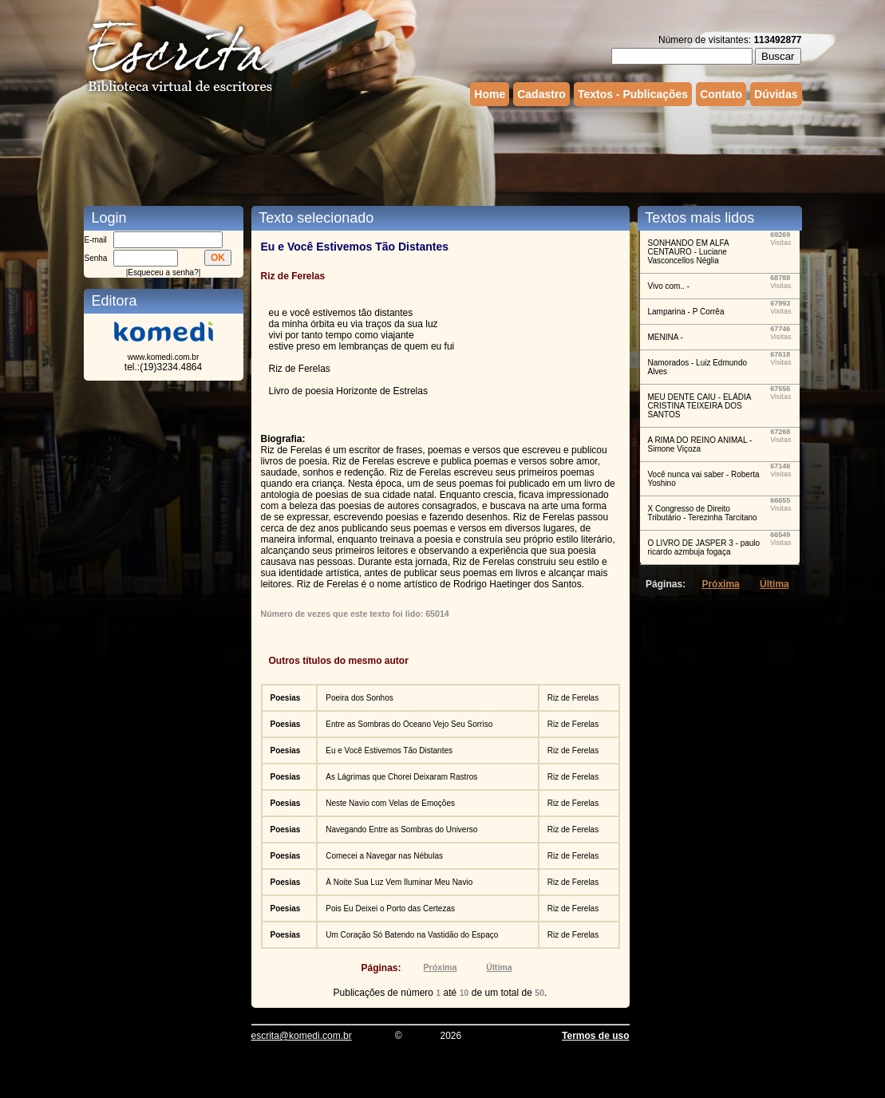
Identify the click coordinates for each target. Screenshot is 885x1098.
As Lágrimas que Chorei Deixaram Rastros (401, 776)
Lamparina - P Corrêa (686, 311)
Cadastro (541, 94)
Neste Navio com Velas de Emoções (390, 803)
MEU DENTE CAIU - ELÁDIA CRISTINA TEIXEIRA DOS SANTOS (699, 406)
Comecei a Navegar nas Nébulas (384, 855)
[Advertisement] (443, 154)
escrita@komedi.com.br (301, 1035)
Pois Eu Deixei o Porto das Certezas (390, 908)
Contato (721, 94)
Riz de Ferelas (573, 697)
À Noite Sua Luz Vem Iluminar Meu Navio (399, 882)
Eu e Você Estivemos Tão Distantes (389, 750)
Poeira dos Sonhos (359, 697)
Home (489, 94)
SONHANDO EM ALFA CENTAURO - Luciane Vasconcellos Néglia (688, 252)
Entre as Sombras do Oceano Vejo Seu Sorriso (409, 724)
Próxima (439, 967)
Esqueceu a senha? (163, 272)
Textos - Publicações (633, 94)
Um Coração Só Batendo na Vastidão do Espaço (412, 934)
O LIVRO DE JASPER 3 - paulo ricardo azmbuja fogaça (704, 547)
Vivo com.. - (669, 286)
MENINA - (665, 337)
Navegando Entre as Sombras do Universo (401, 829)
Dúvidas (775, 94)
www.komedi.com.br (163, 357)
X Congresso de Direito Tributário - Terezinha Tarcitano (702, 513)
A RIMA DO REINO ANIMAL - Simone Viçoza (700, 444)
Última (499, 967)
